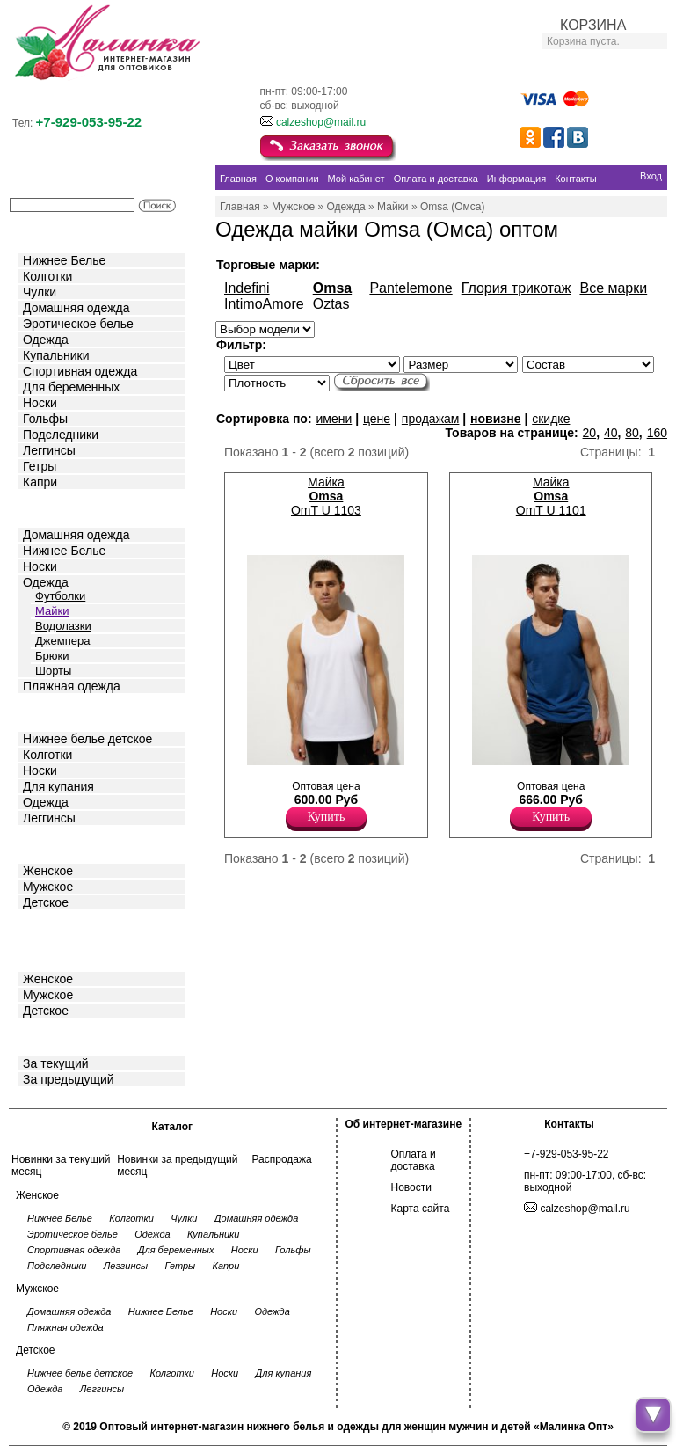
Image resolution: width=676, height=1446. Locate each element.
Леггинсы (49, 450)
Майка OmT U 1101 (551, 496)
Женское (48, 871)
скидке (551, 419)
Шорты (53, 670)
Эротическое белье (78, 324)
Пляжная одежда (71, 686)
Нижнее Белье (64, 260)
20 (590, 433)
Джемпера (62, 640)
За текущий (56, 1063)
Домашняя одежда (76, 308)
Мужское (48, 887)
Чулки (39, 292)
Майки (52, 610)
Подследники (60, 434)
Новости (411, 1187)
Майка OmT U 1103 (326, 496)
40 (611, 433)
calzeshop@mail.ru (321, 122)
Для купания (58, 786)
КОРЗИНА (593, 25)
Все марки (613, 288)
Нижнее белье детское (87, 739)
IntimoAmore (264, 303)
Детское (47, 711)
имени (334, 419)
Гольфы (45, 419)
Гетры (39, 466)
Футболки (60, 595)
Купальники (56, 355)
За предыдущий (68, 1079)
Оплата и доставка (413, 1160)
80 (632, 433)
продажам (431, 419)
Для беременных (71, 387)
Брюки (52, 655)
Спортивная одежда (80, 371)
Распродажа (281, 1159)
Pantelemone (410, 288)
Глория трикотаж (516, 288)
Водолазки (63, 625)
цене (376, 419)
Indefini (247, 288)
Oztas (331, 303)
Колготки (47, 276)
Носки (40, 403)
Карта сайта (420, 1208)
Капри (40, 482)
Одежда (46, 339)
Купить (326, 816)
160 (657, 433)
